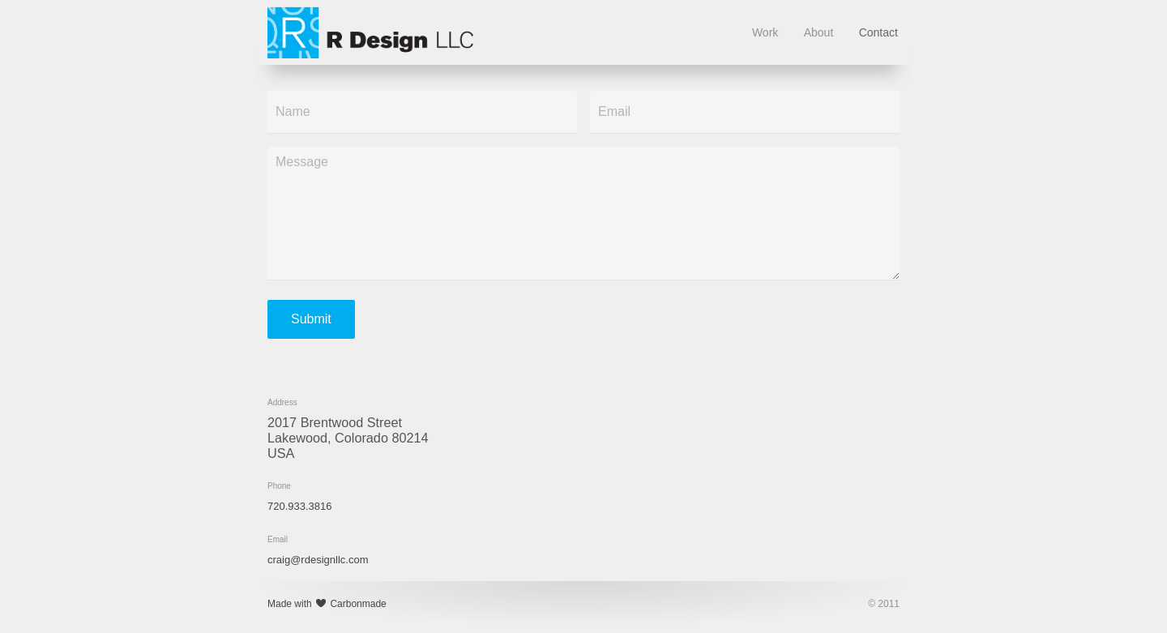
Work (765, 32)
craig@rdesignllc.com (317, 560)
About (819, 32)
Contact (878, 32)
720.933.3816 (299, 506)
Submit (311, 319)
